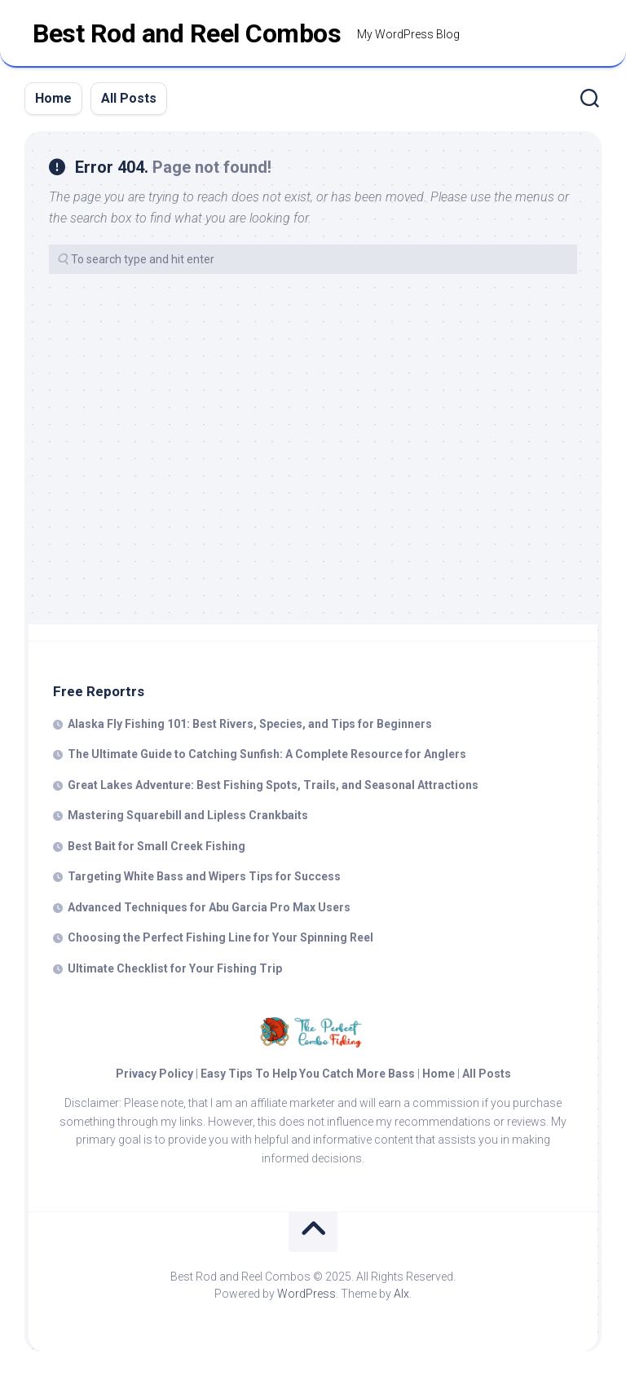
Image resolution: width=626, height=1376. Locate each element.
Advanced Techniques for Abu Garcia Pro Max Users (209, 907)
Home (53, 98)
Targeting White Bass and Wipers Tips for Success (204, 876)
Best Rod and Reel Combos (187, 33)
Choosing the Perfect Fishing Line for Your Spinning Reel (220, 937)
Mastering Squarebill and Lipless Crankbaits (188, 815)
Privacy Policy (154, 1073)
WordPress (306, 1293)
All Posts (128, 98)
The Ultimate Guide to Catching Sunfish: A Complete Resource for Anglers (267, 754)
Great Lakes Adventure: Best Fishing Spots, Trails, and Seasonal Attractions (273, 785)
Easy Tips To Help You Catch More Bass (308, 1073)
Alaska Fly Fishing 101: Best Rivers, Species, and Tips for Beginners (250, 723)
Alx (401, 1293)
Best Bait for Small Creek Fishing (156, 846)
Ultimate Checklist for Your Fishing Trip (175, 968)
